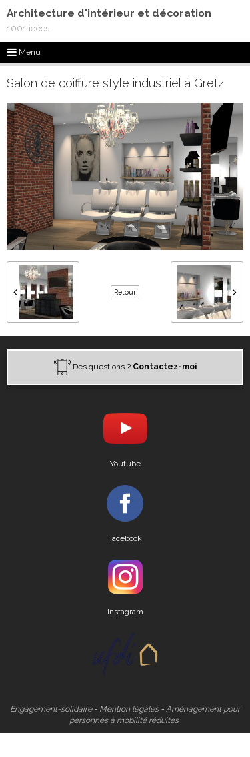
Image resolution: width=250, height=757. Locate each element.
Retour (125, 292)
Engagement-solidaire (51, 709)
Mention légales (129, 709)
